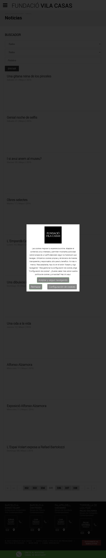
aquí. (69, 267)
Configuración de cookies (62, 280)
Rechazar (36, 280)
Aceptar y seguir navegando (53, 273)
